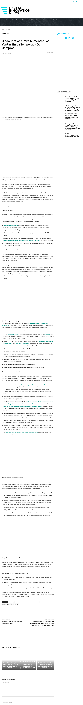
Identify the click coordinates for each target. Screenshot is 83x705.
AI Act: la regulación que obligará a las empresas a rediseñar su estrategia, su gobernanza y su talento (28, 615)
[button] (80, 22)
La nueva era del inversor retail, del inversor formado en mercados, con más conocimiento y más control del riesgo (42, 571)
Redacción (50, 52)
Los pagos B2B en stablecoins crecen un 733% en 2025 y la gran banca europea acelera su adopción (72, 126)
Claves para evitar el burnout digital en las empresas (45, 616)
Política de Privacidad (33, 691)
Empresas (36, 550)
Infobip (4, 552)
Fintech (27, 611)
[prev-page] (3, 622)
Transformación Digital (45, 612)
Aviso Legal (42, 691)
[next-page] (5, 622)
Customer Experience (20, 550)
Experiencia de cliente (44, 550)
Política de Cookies (50, 691)
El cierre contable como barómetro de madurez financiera (72, 136)
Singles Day (15, 552)
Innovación (7, 29)
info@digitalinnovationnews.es (44, 688)
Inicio (3, 29)
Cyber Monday (29, 550)
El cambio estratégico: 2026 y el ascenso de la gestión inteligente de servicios (10, 615)
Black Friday (11, 550)
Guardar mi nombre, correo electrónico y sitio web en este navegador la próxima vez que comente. (27, 660)
